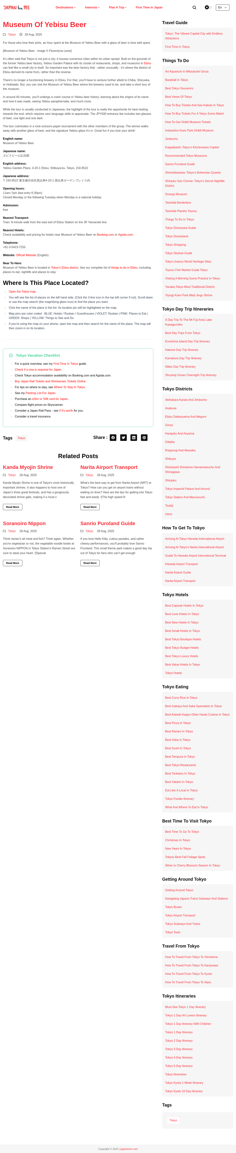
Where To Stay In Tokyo (69, 387)
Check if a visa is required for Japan (38, 369)
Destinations (66, 7)
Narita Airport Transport (109, 467)
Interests (92, 7)
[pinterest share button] (144, 437)
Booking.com (105, 234)
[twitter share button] (123, 437)
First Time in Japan (149, 7)
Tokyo (12, 34)
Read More (12, 507)
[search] (194, 7)
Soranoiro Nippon (24, 523)
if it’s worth (66, 410)
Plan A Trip (118, 7)
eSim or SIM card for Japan (50, 398)
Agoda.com (125, 234)
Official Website (26, 255)
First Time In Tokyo (66, 363)
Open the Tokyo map (22, 291)
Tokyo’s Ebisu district (64, 267)
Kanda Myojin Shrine (28, 467)
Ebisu (147, 63)
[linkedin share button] (133, 437)
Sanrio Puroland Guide (107, 523)
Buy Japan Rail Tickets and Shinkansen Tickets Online (50, 381)
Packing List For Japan (41, 393)
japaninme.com (129, 1149)
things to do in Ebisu (124, 267)
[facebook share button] (113, 437)
